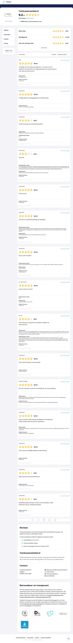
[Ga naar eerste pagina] (33, 520)
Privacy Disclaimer (20, 637)
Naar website (8, 21)
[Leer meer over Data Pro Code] (24, 613)
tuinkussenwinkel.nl (52, 574)
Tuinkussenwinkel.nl (29, 11)
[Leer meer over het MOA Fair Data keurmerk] (37, 613)
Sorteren (54, 54)
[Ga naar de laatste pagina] (55, 520)
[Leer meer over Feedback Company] (50, 613)
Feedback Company (37, 639)
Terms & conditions (46, 637)
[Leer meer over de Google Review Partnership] (63, 613)
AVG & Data (30, 637)
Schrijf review (30, 18)
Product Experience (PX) (27, 597)
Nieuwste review (63, 54)
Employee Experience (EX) (43, 597)
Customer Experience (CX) (55, 595)
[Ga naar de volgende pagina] (49, 520)
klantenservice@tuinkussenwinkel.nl (56, 570)
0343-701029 (50, 572)
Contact (37, 637)
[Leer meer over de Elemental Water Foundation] (24, 624)
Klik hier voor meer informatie (33, 604)
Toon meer (44, 47)
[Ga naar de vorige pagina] (38, 520)
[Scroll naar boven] (69, 639)
